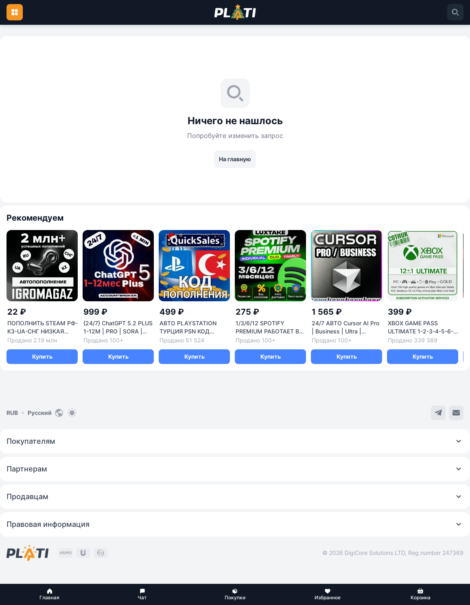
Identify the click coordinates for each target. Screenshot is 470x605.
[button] (49, 594)
